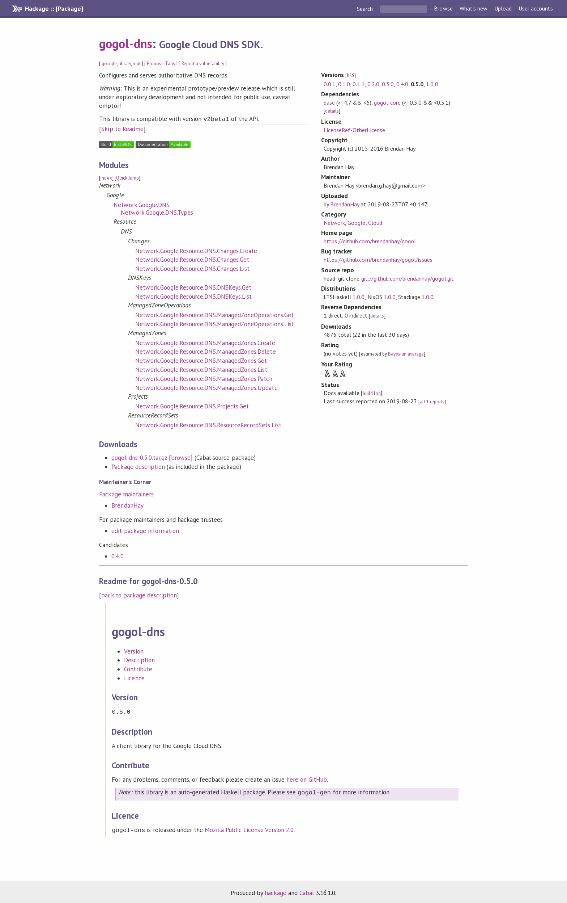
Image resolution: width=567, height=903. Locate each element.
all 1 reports (432, 402)
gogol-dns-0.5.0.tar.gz (139, 457)
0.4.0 (117, 555)
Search (365, 8)
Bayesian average (406, 354)
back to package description (139, 594)
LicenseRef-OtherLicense (354, 130)
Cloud (375, 222)
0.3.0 (388, 84)
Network (334, 222)
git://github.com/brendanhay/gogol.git (407, 278)
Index (106, 177)
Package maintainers (126, 493)
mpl (137, 63)
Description (139, 659)
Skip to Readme (122, 128)
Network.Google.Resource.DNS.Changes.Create (196, 250)
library (125, 63)
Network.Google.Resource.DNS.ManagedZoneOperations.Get (214, 314)
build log (372, 393)
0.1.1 (358, 84)
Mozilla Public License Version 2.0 (249, 828)
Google (356, 222)
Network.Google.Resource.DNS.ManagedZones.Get (201, 360)
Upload (503, 8)
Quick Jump (127, 177)
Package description (138, 466)
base (329, 102)
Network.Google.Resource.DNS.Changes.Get (192, 259)
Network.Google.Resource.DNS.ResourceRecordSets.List (208, 424)
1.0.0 (432, 84)
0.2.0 (373, 84)
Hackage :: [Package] (54, 8)
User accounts (536, 8)
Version (133, 651)
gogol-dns (125, 43)
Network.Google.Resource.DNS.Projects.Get (192, 406)
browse (181, 457)
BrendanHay (127, 505)
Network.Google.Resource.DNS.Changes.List (192, 268)
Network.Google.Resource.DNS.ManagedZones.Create (205, 342)
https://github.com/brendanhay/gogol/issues (378, 259)
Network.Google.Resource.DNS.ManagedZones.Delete (205, 351)
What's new (473, 8)
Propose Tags (161, 63)
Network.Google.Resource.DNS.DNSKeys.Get (193, 287)
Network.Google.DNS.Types (157, 212)
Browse (443, 8)
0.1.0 (344, 84)
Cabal (306, 890)
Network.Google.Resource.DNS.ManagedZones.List (201, 369)
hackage (275, 890)
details (332, 111)
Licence (134, 677)
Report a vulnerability (203, 63)
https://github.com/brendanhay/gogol (370, 241)
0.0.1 (330, 84)
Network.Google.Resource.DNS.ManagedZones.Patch (203, 378)
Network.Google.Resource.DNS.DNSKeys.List (193, 296)
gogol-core (387, 102)
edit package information (145, 530)
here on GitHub (306, 778)
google (109, 63)
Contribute (138, 668)
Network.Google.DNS (141, 204)
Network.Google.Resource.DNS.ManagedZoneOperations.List (214, 323)
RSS (350, 75)
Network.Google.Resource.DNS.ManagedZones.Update (206, 387)
